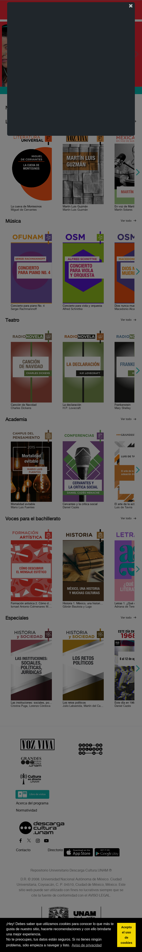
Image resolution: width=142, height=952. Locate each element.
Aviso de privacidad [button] (87, 945)
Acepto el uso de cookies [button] (126, 934)
